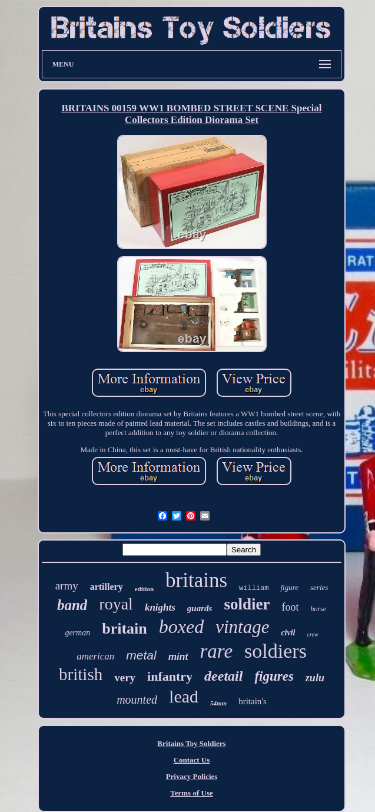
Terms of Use (191, 792)
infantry (170, 676)
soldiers (275, 651)
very (124, 677)
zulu (315, 678)
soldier (247, 604)
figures (273, 676)
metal (141, 655)
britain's (252, 701)
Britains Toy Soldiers (191, 743)
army (66, 585)
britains (196, 580)
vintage (242, 627)
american (95, 656)
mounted (137, 699)
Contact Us (192, 759)
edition (144, 588)
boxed (181, 626)
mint (178, 657)
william (253, 588)
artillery (106, 587)
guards (200, 608)
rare (216, 651)
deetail (223, 676)
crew (312, 634)
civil (288, 632)
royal (116, 604)
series (319, 587)
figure (289, 587)
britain (124, 628)
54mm (218, 703)
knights (160, 607)
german (77, 632)
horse (318, 609)
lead (183, 696)
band (72, 605)
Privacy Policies (192, 776)
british (80, 674)
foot (289, 607)
